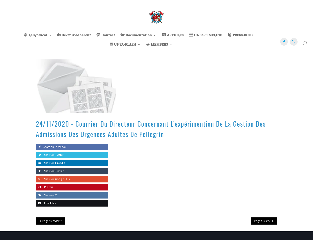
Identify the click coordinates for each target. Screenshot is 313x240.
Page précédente (52, 221)
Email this (46, 203)
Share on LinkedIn (50, 163)
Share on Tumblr (49, 171)
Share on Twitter (49, 155)
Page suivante (262, 221)
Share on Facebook (51, 147)
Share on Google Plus (53, 179)
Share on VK (47, 195)
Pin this (44, 187)
